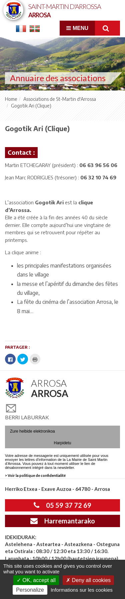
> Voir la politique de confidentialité (35, 475)
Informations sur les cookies (82, 590)
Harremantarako (62, 521)
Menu (77, 28)
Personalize (30, 590)
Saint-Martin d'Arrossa (64, 10)
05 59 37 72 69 (62, 505)
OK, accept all (36, 580)
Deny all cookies (88, 580)
